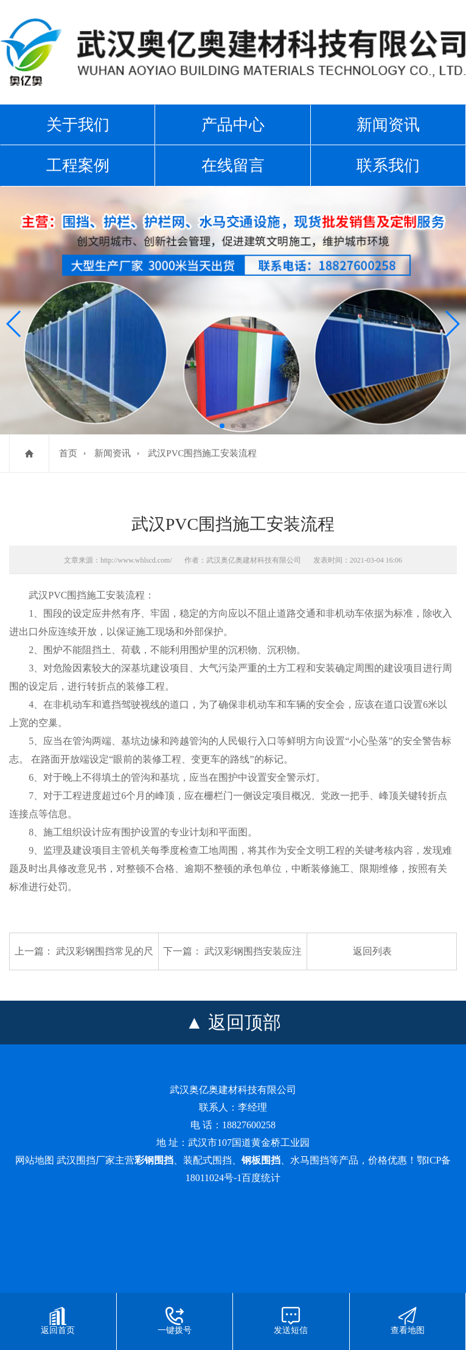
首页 (68, 453)
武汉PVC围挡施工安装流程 (202, 453)
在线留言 (233, 165)
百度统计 (261, 1178)
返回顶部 (244, 1022)
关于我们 (78, 124)
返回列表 (372, 951)
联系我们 (388, 165)
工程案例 (78, 165)
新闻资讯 (388, 124)
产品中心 (233, 124)
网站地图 (34, 1160)
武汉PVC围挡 (57, 595)
